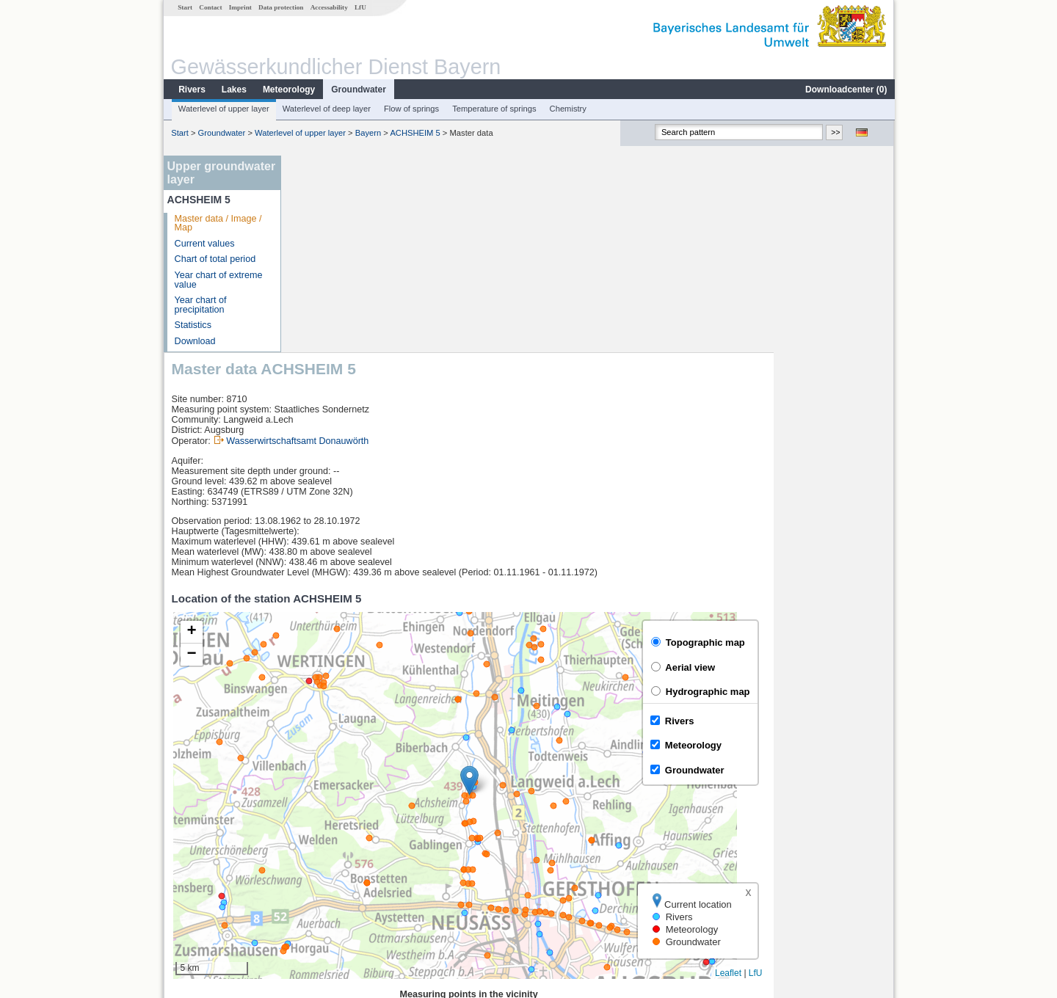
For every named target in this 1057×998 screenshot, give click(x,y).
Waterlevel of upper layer (223, 108)
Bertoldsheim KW (337, 847)
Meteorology (288, 89)
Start (184, 7)
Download (194, 341)
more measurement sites (361, 895)
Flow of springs (410, 108)
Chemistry (567, 108)
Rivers (191, 89)
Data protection (280, 7)
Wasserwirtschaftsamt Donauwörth (417, 244)
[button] (590, 584)
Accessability (328, 7)
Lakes (233, 89)
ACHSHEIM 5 (414, 132)
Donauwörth (326, 831)
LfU (360, 7)
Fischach (320, 879)
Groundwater (357, 89)
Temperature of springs (493, 108)
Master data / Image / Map (217, 223)
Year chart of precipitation (200, 305)
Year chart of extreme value (218, 280)
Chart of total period (214, 259)
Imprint (239, 7)
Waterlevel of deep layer (326, 108)
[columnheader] (353, 815)
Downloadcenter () (845, 89)
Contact (209, 7)
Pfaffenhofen (327, 863)
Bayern (367, 132)
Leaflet (848, 776)
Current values (204, 243)
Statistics (192, 325)
